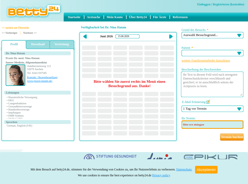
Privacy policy (161, 175)
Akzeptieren (206, 170)
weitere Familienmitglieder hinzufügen (206, 60)
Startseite (74, 17)
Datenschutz (184, 169)
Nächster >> (30, 32)
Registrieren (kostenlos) (228, 4)
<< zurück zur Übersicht (15, 27)
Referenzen (180, 17)
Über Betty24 (138, 17)
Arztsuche (93, 17)
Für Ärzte (159, 17)
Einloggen (203, 4)
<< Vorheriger (9, 32)
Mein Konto (114, 17)
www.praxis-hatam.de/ (39, 80)
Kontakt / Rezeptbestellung (42, 77)
